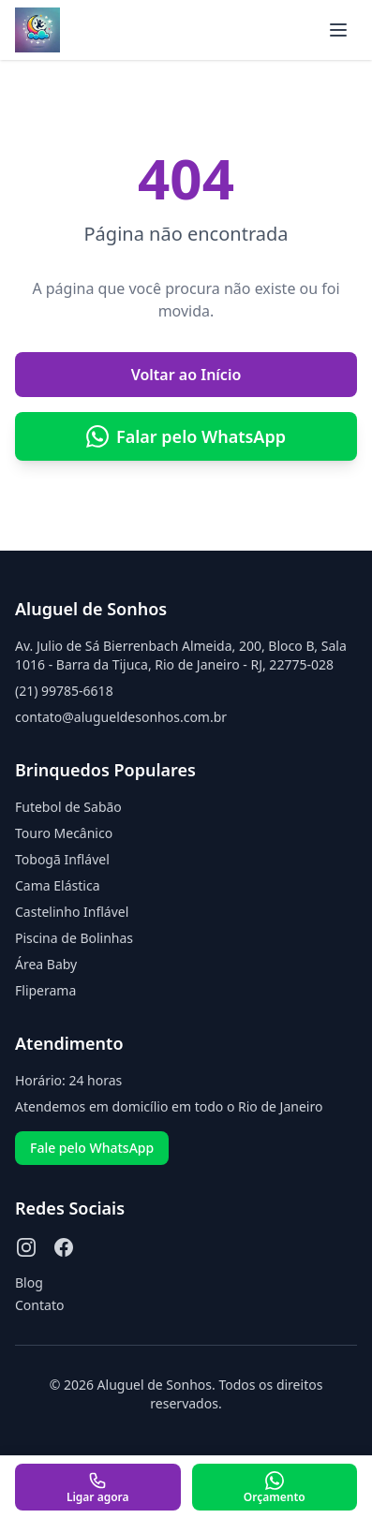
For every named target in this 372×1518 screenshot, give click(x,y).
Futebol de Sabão (68, 807)
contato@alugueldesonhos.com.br (121, 717)
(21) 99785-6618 (64, 691)
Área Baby (46, 964)
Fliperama (45, 990)
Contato (39, 1305)
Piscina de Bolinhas (74, 938)
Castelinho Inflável (71, 912)
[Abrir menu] (338, 30)
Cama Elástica (57, 885)
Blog (29, 1282)
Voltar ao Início (186, 374)
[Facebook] (63, 1247)
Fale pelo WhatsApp (92, 1148)
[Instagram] (26, 1247)
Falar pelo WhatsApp (186, 436)
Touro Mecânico (63, 833)
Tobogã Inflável (62, 859)
